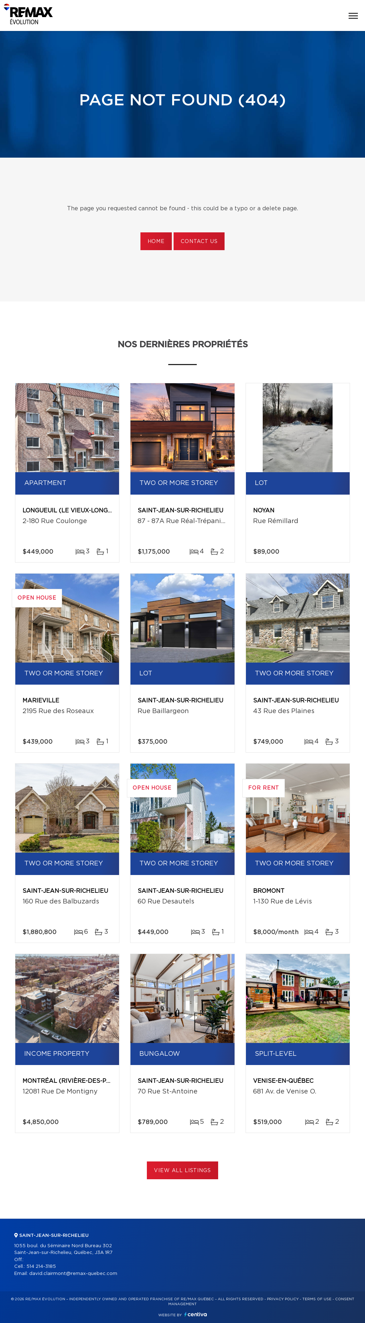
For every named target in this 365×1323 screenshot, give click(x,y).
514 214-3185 (41, 1266)
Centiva (195, 1314)
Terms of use (316, 1299)
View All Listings (182, 1170)
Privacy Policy (283, 1299)
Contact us (199, 241)
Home (156, 241)
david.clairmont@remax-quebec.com (73, 1273)
